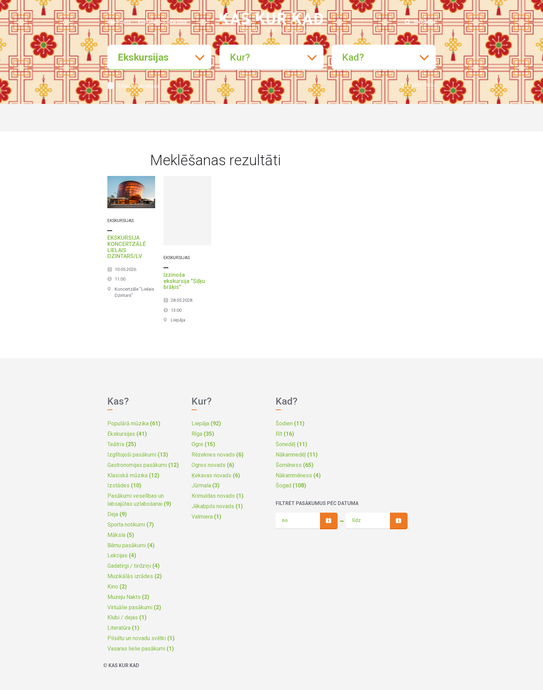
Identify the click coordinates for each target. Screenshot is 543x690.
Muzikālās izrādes (134, 576)
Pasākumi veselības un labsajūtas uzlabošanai (139, 500)
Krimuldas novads (217, 496)
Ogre (203, 444)
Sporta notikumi (130, 524)
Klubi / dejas (126, 617)
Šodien (290, 423)
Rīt (285, 434)
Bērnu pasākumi (130, 545)
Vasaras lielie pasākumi (140, 648)
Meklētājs (420, 22)
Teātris (121, 444)
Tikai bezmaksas (138, 86)
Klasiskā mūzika (133, 475)
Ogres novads (213, 465)
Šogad (291, 485)
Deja (117, 514)
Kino (117, 586)
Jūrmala (206, 485)
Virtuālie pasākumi (134, 607)
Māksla (120, 535)
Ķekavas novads (216, 475)
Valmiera (206, 516)
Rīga (203, 434)
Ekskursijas (127, 434)
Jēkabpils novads (217, 506)
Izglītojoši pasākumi (137, 454)
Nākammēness (298, 475)
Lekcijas (121, 555)
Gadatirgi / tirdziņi (133, 566)
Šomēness (294, 465)
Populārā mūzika (133, 423)
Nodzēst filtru (418, 85)
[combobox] (159, 57)
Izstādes (124, 485)
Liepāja (206, 423)
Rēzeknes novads (217, 454)
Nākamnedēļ (297, 454)
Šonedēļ (291, 444)
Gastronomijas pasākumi (143, 465)
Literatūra (123, 628)
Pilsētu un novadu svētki (141, 638)
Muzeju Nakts (128, 597)
